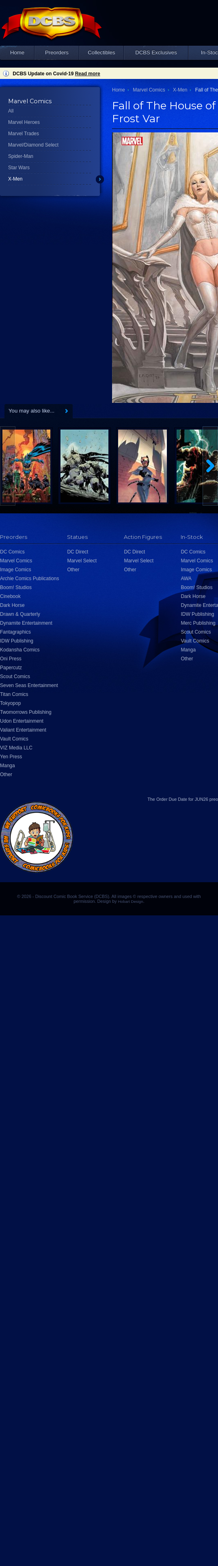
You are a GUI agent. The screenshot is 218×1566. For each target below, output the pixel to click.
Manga (7, 765)
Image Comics (15, 569)
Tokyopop (10, 703)
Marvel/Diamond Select (33, 145)
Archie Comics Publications (29, 578)
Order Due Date (171, 799)
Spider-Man (20, 156)
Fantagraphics (15, 632)
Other (6, 774)
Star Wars (19, 167)
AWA (186, 578)
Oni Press (11, 659)
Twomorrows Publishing (26, 712)
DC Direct (77, 552)
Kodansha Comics (19, 650)
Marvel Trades (23, 133)
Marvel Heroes (24, 122)
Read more (87, 74)
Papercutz (11, 667)
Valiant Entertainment (23, 730)
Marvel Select (82, 561)
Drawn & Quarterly (20, 614)
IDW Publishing (16, 641)
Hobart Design (130, 901)
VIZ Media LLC (16, 748)
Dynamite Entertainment (26, 623)
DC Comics (12, 552)
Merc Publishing (198, 623)
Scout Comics (15, 676)
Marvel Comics (149, 90)
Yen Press (11, 757)
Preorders (57, 52)
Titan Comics (14, 694)
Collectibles (101, 52)
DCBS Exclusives (156, 52)
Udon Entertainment (21, 721)
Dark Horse (12, 605)
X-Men (15, 179)
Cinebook (10, 596)
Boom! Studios (16, 587)
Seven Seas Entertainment (29, 685)
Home (17, 52)
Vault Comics (14, 739)
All (10, 111)
